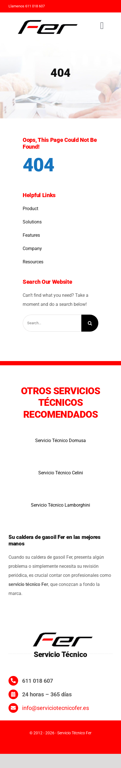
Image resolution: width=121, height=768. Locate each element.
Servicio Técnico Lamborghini (60, 505)
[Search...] (52, 323)
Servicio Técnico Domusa (60, 440)
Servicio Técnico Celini (60, 472)
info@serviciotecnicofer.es (55, 708)
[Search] (89, 323)
